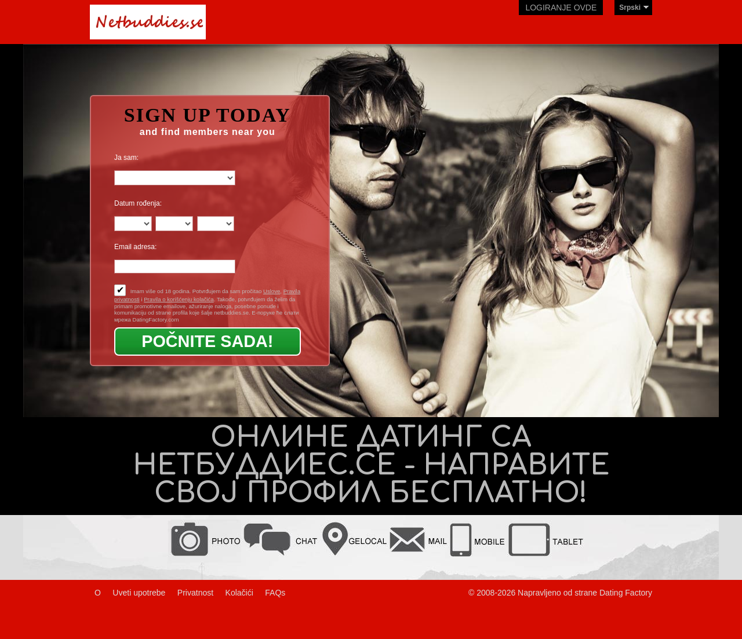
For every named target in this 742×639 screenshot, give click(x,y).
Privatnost (195, 592)
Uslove (271, 291)
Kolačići (239, 592)
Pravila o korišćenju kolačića (179, 299)
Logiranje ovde (560, 7)
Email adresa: (135, 247)
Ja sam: (126, 158)
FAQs (275, 592)
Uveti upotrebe (138, 592)
